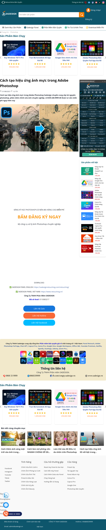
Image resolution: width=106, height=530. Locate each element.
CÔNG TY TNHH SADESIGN (58, 522)
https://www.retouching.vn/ (52, 291)
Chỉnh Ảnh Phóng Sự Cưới (30, 471)
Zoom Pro (62, 349)
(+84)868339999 (87, 522)
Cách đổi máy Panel (51, 471)
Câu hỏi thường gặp (53, 461)
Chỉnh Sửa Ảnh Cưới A (29, 467)
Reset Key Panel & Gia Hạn (54, 467)
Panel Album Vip (73, 474)
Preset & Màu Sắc (27, 478)
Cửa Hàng (72, 461)
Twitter (7, 481)
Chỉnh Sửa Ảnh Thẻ (28, 474)
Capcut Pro (32, 346)
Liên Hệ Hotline (39, 315)
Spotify (41, 349)
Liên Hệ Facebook (39, 322)
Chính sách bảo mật (33, 522)
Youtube (8, 475)
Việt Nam (40, 527)
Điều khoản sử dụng (11, 522)
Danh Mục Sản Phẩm (13, 27)
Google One (51, 346)
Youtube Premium (88, 346)
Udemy (55, 349)
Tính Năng (26, 461)
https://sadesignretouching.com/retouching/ (51, 287)
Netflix (99, 346)
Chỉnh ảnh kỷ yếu (27, 485)
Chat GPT (23, 346)
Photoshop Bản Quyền (75, 489)
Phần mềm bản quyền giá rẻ (51, 343)
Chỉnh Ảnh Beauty (27, 489)
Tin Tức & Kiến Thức (75, 27)
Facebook (8, 468)
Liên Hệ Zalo (39, 308)
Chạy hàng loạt (49, 478)
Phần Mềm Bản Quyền (53, 27)
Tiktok (7, 478)
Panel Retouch (88, 343)
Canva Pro (42, 346)
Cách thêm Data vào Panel (53, 474)
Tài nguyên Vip (72, 471)
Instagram (8, 472)
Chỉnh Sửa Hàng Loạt (29, 482)
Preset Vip (71, 467)
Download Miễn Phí (96, 27)
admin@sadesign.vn (16, 526)
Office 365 (76, 346)
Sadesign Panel (32, 27)
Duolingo (48, 349)
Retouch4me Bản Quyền (13, 2)
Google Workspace (64, 346)
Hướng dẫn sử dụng (51, 482)
